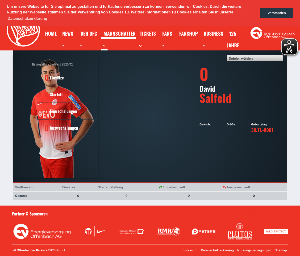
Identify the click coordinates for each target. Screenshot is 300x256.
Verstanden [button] (276, 13)
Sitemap (281, 250)
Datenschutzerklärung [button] (27, 19)
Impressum (189, 250)
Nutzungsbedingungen (254, 250)
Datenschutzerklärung (217, 250)
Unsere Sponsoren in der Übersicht (261, 213)
